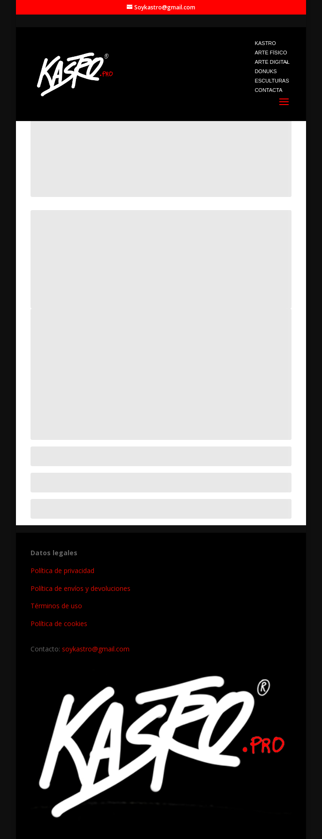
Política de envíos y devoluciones (80, 588)
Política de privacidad (62, 570)
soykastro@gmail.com (96, 648)
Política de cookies (59, 623)
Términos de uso (56, 605)
